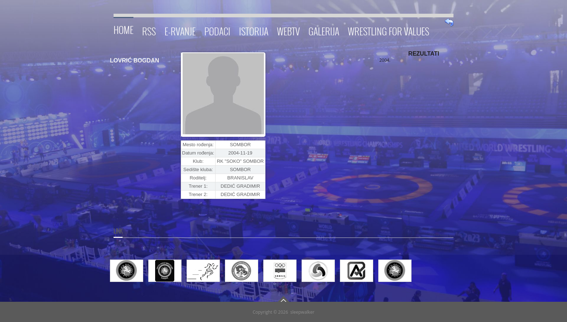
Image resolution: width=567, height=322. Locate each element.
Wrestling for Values (388, 30)
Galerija (323, 30)
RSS (149, 30)
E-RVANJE (180, 30)
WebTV (288, 30)
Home (123, 29)
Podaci (217, 30)
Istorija (253, 30)
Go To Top (283, 299)
